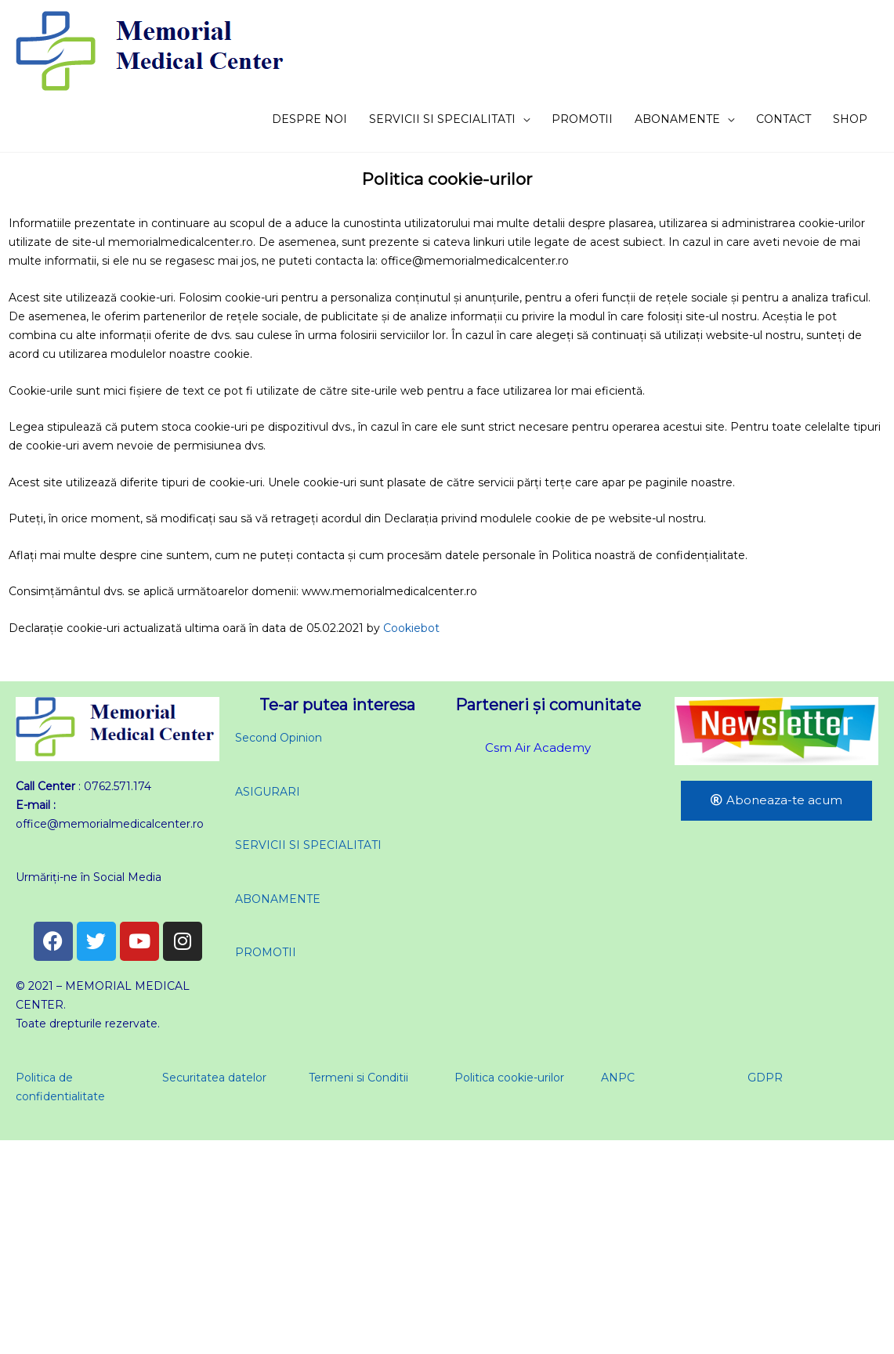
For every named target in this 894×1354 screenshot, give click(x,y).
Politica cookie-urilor (509, 1078)
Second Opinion (278, 738)
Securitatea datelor (214, 1078)
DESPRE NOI (309, 119)
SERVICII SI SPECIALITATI (442, 119)
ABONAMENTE (677, 119)
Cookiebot (411, 628)
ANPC (618, 1078)
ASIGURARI (267, 792)
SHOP (850, 119)
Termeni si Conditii (358, 1078)
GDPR (765, 1078)
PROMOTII (582, 119)
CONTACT (783, 119)
